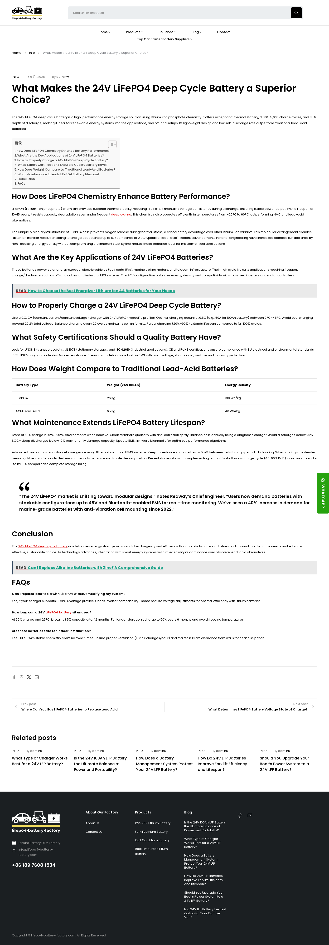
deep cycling (121, 214)
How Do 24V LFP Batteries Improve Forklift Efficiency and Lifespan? (222, 763)
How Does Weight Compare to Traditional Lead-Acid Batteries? (66, 169)
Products (143, 812)
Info (32, 52)
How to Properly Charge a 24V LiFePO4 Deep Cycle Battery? (62, 160)
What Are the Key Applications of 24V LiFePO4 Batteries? (60, 155)
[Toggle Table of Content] (110, 144)
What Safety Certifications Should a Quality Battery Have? (62, 165)
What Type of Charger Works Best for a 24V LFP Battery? (40, 761)
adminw (62, 76)
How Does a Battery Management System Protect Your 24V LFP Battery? (164, 763)
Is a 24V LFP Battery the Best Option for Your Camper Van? (205, 913)
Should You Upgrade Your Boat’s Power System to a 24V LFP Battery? (284, 763)
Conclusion (26, 179)
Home (16, 52)
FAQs (21, 183)
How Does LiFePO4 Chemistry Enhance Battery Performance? (63, 151)
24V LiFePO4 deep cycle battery (43, 546)
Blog (188, 812)
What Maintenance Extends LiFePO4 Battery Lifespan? (59, 174)
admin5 (36, 751)
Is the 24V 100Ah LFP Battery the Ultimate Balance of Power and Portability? (100, 763)
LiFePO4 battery (58, 612)
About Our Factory (102, 812)
